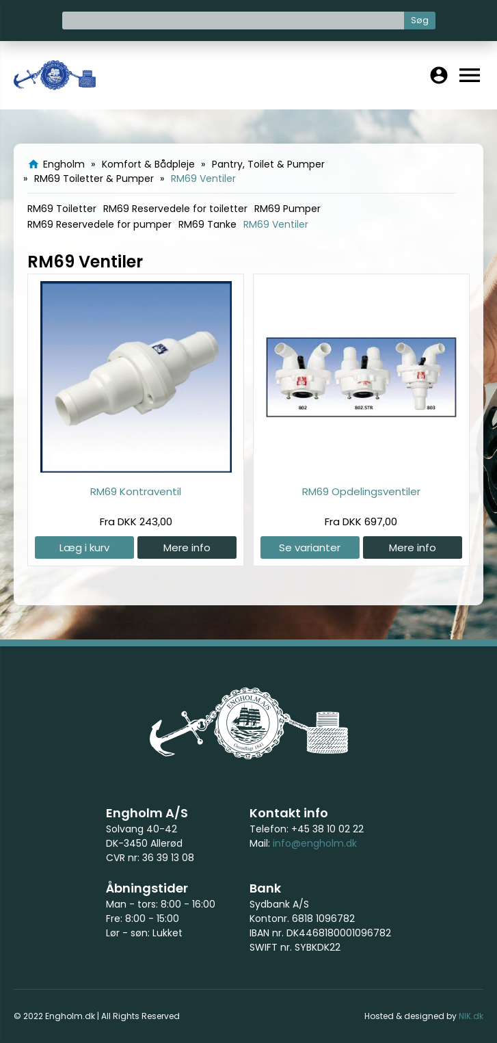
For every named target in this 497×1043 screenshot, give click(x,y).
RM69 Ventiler (275, 224)
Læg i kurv (84, 547)
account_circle (439, 75)
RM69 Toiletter (61, 208)
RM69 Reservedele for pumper (99, 224)
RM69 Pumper (287, 208)
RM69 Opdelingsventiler (361, 491)
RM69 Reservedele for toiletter (175, 208)
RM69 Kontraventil (135, 491)
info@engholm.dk (315, 843)
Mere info (187, 547)
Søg (420, 20)
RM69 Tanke (207, 224)
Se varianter (309, 547)
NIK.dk (471, 1016)
